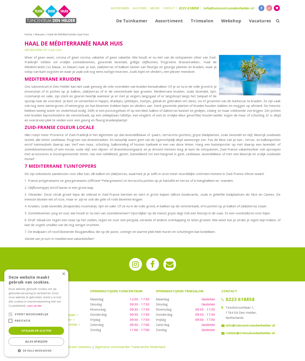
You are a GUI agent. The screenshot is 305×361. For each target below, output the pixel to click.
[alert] (36, 313)
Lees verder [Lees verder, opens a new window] (34, 306)
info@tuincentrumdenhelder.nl (228, 8)
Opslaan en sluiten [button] (36, 330)
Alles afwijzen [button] (36, 341)
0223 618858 (189, 8)
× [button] (63, 274)
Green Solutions (79, 347)
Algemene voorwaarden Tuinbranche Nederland (130, 347)
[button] (36, 350)
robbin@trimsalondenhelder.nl (250, 333)
